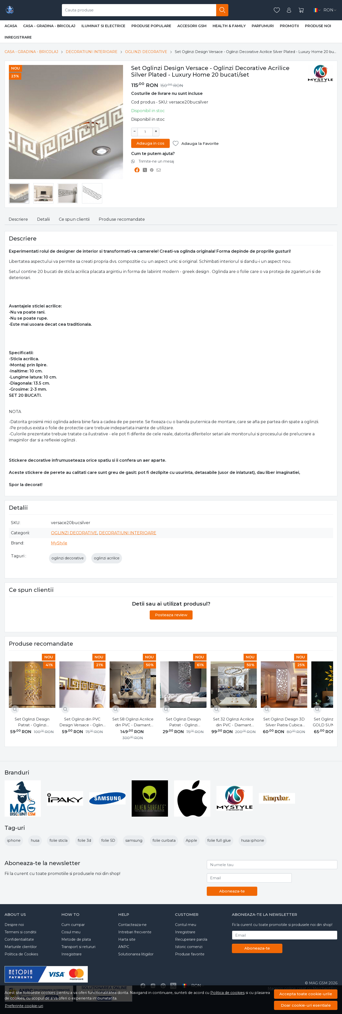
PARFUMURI (263, 26)
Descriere (18, 219)
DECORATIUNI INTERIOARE (91, 51)
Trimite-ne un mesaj (156, 161)
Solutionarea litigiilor (135, 954)
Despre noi (14, 924)
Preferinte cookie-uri (24, 1006)
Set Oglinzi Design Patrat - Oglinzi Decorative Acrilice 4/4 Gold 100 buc (32, 722)
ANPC (123, 946)
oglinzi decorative (68, 558)
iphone (14, 840)
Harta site (126, 939)
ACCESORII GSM (192, 26)
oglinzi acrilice (106, 558)
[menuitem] (19, 193)
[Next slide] (328, 698)
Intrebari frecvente (134, 932)
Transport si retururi (78, 946)
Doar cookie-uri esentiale (306, 1005)
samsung (133, 840)
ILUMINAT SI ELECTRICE (103, 26)
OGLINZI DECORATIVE (146, 51)
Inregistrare (18, 37)
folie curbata (164, 840)
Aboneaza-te (232, 891)
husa (35, 840)
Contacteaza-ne (132, 924)
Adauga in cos (150, 142)
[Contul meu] (289, 10)
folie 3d (84, 840)
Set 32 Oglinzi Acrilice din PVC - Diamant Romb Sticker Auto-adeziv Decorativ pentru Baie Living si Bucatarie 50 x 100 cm (234, 722)
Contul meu (185, 924)
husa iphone (252, 840)
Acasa (11, 26)
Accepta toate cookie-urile (305, 993)
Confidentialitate (19, 939)
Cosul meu (70, 932)
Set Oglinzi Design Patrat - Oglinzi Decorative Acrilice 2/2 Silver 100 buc (183, 722)
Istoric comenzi (188, 946)
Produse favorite (189, 954)
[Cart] (301, 10)
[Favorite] (277, 10)
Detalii (43, 219)
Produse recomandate (122, 219)
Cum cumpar (73, 924)
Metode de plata (76, 939)
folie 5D (108, 840)
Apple (191, 840)
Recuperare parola (191, 939)
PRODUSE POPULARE (151, 26)
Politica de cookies (227, 992)
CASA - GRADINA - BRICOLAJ (49, 26)
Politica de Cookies (21, 954)
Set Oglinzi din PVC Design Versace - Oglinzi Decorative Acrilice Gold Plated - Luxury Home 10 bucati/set (82, 722)
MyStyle (59, 543)
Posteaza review (171, 614)
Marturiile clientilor (21, 946)
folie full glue (219, 840)
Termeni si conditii (20, 932)
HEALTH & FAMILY (229, 26)
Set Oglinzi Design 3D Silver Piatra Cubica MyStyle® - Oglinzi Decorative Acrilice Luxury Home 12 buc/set (284, 722)
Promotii (289, 26)
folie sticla (58, 840)
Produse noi (318, 26)
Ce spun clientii (74, 219)
